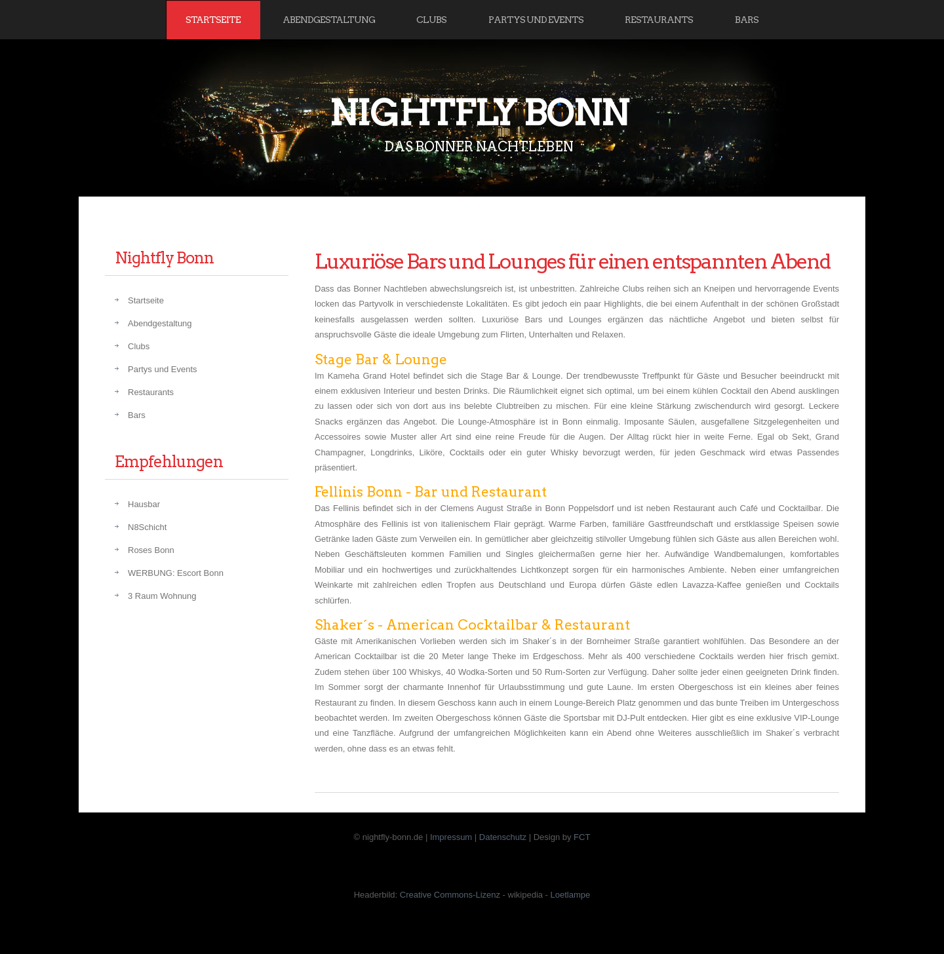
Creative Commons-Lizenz (450, 895)
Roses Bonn (151, 550)
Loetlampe (571, 895)
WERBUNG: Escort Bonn (176, 573)
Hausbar (144, 504)
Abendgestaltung (329, 19)
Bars (746, 19)
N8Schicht (147, 527)
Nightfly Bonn (478, 113)
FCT (582, 837)
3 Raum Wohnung (162, 596)
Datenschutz (502, 837)
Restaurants (659, 19)
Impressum (451, 837)
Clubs (431, 19)
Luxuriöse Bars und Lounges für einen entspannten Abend (572, 261)
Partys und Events (535, 19)
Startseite (213, 19)
